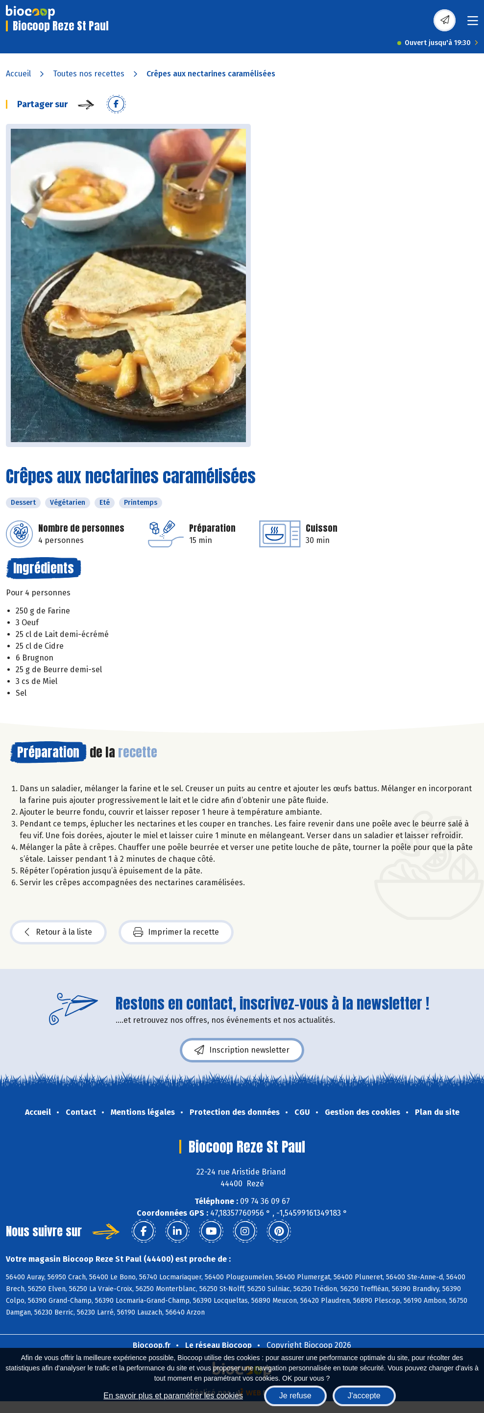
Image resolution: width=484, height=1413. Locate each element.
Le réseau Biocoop (218, 1345)
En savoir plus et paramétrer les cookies (173, 1395)
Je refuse (295, 1395)
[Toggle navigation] (472, 24)
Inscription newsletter (242, 1050)
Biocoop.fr (151, 1345)
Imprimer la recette (176, 932)
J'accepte (364, 1395)
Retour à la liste (58, 932)
